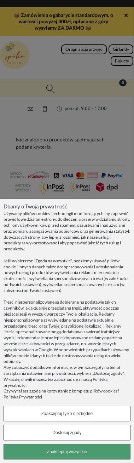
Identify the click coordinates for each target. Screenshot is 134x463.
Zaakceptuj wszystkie (67, 451)
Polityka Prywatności (23, 397)
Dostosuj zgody (66, 432)
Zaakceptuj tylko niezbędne (67, 413)
